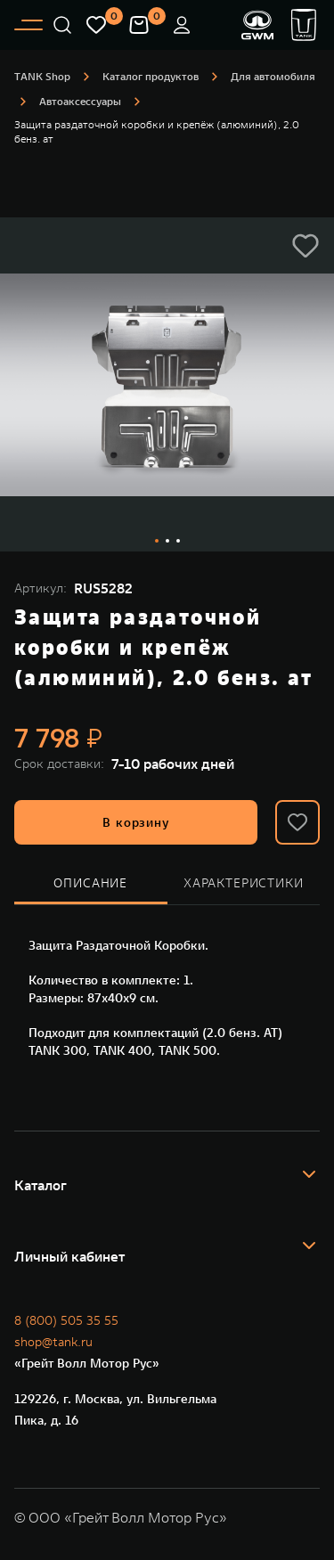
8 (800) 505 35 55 (66, 1320)
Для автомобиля (273, 76)
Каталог (40, 1185)
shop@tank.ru (53, 1342)
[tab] (90, 883)
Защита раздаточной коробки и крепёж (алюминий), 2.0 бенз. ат (156, 131)
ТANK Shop (42, 76)
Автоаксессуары (80, 101)
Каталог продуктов (150, 76)
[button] (309, 1185)
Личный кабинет (69, 1256)
